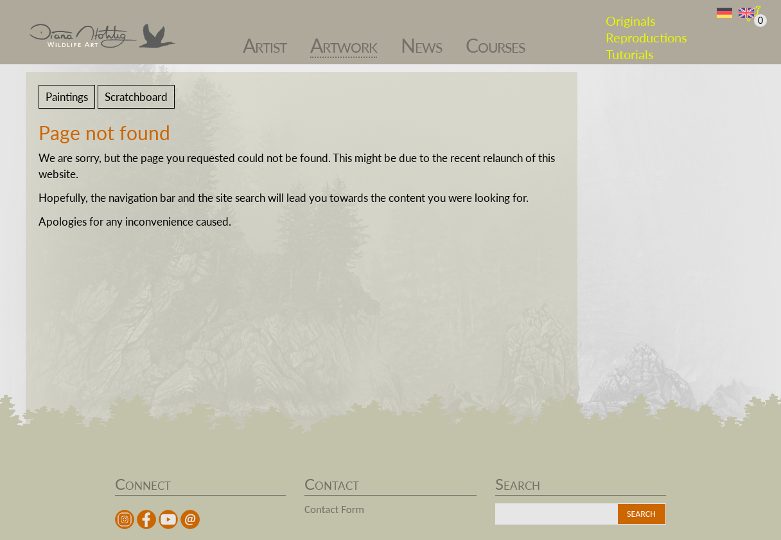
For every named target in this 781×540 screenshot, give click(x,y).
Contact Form (334, 509)
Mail (190, 519)
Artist (264, 39)
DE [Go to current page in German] (724, 13)
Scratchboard (136, 97)
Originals (631, 14)
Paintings (67, 97)
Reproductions (646, 31)
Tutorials (630, 47)
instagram (124, 519)
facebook (146, 519)
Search (641, 514)
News (421, 39)
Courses (495, 39)
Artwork (343, 39)
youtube (168, 519)
